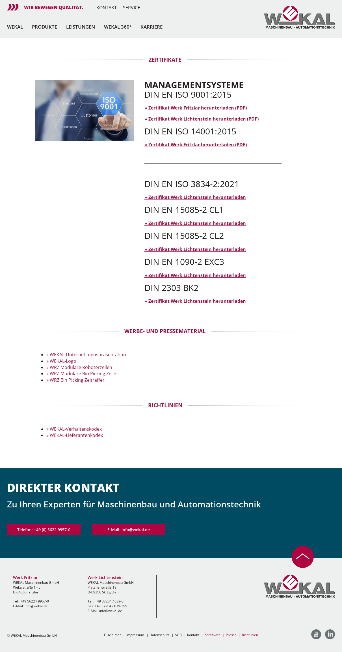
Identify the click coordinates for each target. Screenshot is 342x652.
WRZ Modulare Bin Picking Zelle (83, 373)
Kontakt (106, 8)
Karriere (151, 26)
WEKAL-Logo (63, 361)
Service (131, 8)
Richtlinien (250, 634)
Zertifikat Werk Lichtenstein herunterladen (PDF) (203, 119)
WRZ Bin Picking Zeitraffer (77, 380)
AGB (178, 634)
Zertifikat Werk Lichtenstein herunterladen (197, 197)
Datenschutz (159, 634)
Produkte (44, 26)
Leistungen (80, 26)
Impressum (135, 634)
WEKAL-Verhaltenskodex (76, 429)
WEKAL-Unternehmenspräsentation (88, 354)
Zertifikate (212, 634)
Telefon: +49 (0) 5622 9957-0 (43, 529)
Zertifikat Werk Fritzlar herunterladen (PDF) (197, 108)
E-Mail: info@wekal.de (128, 529)
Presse (231, 634)
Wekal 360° (117, 26)
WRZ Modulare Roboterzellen (81, 367)
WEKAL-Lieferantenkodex (76, 435)
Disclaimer (112, 634)
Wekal (15, 26)
